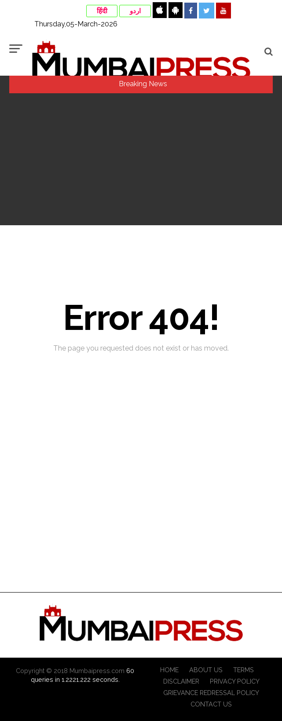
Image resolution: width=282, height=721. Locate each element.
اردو (135, 11)
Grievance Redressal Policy (211, 692)
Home (169, 669)
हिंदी (102, 11)
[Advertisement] (140, 159)
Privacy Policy (235, 681)
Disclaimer (181, 681)
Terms (243, 669)
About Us (206, 669)
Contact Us (211, 704)
